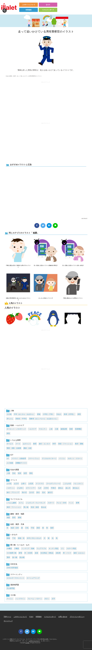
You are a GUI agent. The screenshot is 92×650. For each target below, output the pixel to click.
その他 (9, 414)
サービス (10, 444)
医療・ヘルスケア (17, 425)
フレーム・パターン (35, 599)
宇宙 (32, 528)
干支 (14, 538)
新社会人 (76, 488)
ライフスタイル (16, 499)
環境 (31, 473)
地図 (8, 517)
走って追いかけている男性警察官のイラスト (46, 31)
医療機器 (78, 429)
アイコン (10, 599)
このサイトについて (28, 5)
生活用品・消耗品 (47, 553)
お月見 (9, 483)
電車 (8, 557)
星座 (38, 528)
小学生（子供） (48, 414)
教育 (34, 444)
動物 (8, 538)
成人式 (68, 488)
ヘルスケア (32, 429)
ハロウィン (11, 488)
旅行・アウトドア (13, 492)
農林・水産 (28, 448)
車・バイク (67, 553)
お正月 (16, 483)
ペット (71, 503)
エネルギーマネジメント (15, 578)
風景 (52, 528)
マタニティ (43, 429)
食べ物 (14, 557)
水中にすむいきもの (34, 538)
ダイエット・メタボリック (16, 429)
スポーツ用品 (71, 548)
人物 (12, 411)
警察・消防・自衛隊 (14, 448)
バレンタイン (78, 483)
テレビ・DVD (61, 503)
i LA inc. (27, 642)
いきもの (13, 535)
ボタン (46, 599)
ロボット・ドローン (75, 458)
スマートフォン (34, 458)
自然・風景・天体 (17, 524)
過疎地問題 (14, 585)
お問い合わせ (62, 617)
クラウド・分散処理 (18, 458)
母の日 (24, 492)
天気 (26, 528)
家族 (38, 414)
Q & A (48, 5)
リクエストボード (48, 10)
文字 (53, 599)
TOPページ (7, 617)
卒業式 (53, 488)
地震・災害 (15, 528)
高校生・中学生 (21, 419)
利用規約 (29, 10)
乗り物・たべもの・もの (19, 545)
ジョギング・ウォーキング (35, 503)
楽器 (36, 553)
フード (18, 444)
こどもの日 (67, 483)
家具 (14, 517)
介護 (56, 429)
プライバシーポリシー (77, 617)
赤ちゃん (10, 419)
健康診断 (64, 429)
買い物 (26, 507)
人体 (50, 429)
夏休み (60, 488)
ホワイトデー (31, 488)
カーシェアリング (33, 578)
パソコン (62, 458)
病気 (8, 433)
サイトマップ (8, 621)
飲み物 (22, 557)
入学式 (46, 488)
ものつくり (27, 444)
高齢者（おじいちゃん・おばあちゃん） (43, 419)
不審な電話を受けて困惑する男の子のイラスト (18, 266)
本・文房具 (28, 553)
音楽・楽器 (35, 507)
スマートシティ (16, 574)
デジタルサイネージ (49, 458)
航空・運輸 (79, 444)
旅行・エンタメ (44, 444)
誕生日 (50, 492)
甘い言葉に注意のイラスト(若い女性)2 (73, 265)
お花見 (30, 483)
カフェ (21, 503)
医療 (71, 429)
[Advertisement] (45, 101)
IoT (8, 458)
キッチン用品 (53, 548)
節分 (38, 492)
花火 (43, 492)
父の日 (31, 492)
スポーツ (51, 503)
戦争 (19, 473)
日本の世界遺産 (12, 568)
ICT (11, 455)
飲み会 (43, 507)
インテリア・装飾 (27, 548)
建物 (19, 517)
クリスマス (40, 483)
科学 (54, 444)
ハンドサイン (20, 599)
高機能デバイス (21, 463)
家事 (77, 503)
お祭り (23, 483)
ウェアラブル (41, 548)
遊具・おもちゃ (79, 553)
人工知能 (10, 463)
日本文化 (13, 564)
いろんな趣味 (11, 503)
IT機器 (16, 548)
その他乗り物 (11, 553)
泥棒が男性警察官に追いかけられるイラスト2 (18, 299)
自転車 (58, 553)
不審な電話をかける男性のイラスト (73, 298)
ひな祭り (20, 488)
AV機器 (9, 548)
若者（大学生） (69, 414)
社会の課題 (9, 76)
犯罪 (14, 76)
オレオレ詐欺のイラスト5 (45, 298)
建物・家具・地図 (17, 514)
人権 (8, 473)
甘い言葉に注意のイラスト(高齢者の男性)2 (45, 265)
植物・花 (21, 538)
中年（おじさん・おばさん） (24, 414)
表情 (79, 414)
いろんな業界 (15, 440)
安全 (14, 473)
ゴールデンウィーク (53, 483)
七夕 (39, 488)
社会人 (59, 414)
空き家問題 (11, 588)
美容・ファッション (65, 444)
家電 (20, 553)
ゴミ (62, 548)
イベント (13, 480)
